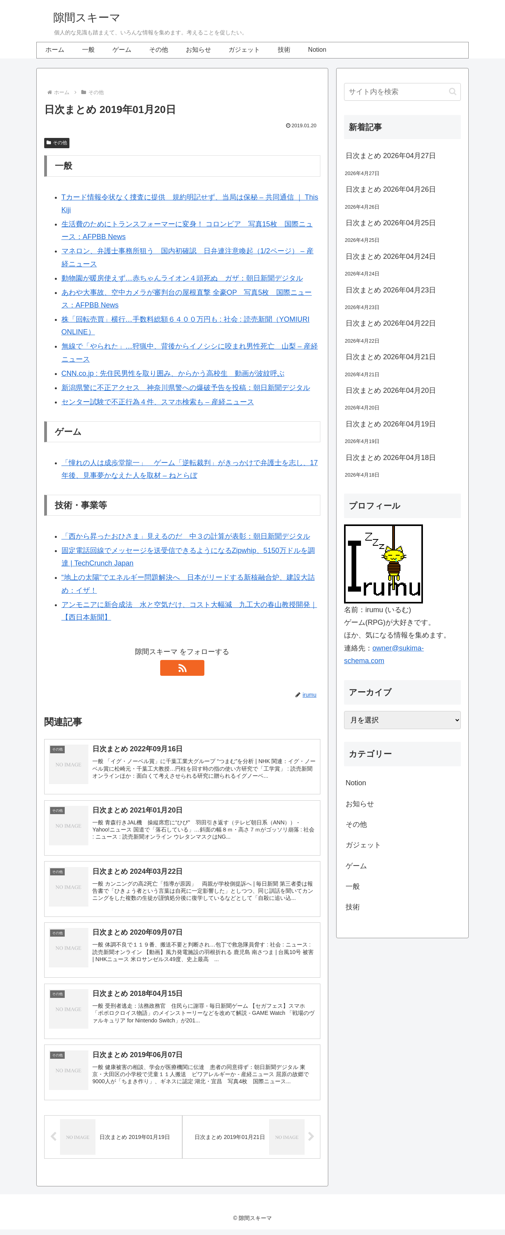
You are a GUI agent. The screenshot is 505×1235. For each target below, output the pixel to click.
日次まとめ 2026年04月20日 (391, 390)
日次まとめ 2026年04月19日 (391, 424)
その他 (57, 142)
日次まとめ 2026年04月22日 (391, 323)
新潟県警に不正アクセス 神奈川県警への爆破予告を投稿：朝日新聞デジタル (186, 388)
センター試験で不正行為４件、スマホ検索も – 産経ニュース (158, 402)
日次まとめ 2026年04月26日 (391, 189)
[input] (402, 92)
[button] (453, 91)
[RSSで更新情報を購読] (182, 668)
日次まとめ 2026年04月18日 (391, 458)
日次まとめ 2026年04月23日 (391, 290)
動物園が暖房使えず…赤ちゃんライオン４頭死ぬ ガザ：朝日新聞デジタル (182, 278)
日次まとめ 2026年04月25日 (391, 223)
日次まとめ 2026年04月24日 (391, 256)
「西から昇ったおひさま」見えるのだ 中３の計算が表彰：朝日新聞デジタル (186, 536)
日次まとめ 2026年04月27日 (391, 156)
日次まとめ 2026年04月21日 (391, 357)
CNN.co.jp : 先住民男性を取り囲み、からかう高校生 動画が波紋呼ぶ (173, 373)
